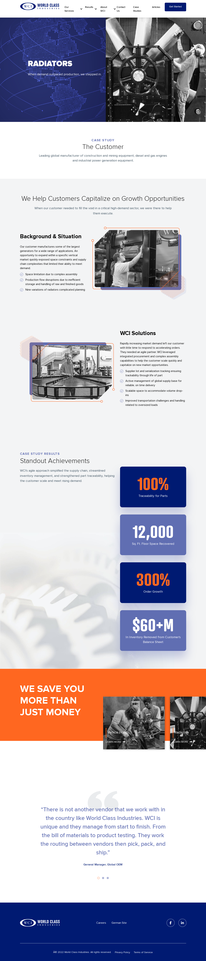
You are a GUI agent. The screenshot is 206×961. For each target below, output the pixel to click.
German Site (119, 923)
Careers (101, 923)
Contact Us (121, 9)
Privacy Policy (122, 952)
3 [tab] (108, 878)
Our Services (69, 9)
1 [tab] (98, 878)
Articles (156, 7)
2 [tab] (103, 878)
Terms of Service (143, 952)
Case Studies (137, 9)
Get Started (175, 6)
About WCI (103, 9)
